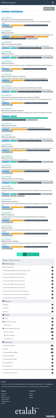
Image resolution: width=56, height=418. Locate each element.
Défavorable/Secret (29, 36)
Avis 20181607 (6, 31)
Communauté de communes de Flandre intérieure (28, 298)
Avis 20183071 (6, 199)
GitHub (31, 395)
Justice (28, 318)
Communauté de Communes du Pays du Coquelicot (28, 291)
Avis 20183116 (6, 226)
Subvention (21, 195)
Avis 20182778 (6, 135)
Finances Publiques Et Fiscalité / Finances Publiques (36, 171)
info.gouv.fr (4, 393)
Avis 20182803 (6, 156)
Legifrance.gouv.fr (5, 397)
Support (31, 397)
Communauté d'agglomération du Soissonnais (28, 287)
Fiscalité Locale (28, 339)
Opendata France (5, 401)
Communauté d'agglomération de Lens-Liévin (28, 277)
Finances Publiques (28, 335)
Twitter (31, 393)
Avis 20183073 (6, 213)
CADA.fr (3, 403)
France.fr (3, 395)
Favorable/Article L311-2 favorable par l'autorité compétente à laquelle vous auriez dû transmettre (24, 118)
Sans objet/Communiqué (16, 25)
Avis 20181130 (6, 18)
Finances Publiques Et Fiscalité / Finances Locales (35, 25)
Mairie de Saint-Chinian (28, 267)
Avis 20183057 (6, 186)
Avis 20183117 (6, 239)
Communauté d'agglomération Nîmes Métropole (28, 274)
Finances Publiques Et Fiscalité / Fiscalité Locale (29, 194)
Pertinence (49, 8)
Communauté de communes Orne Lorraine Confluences (28, 294)
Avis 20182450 (6, 61)
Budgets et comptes (7, 27)
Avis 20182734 (6, 108)
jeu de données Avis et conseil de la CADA (27, 384)
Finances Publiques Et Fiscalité (28, 328)
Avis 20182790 (6, 144)
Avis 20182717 (6, 95)
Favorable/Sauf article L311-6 (28, 373)
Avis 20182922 (6, 177)
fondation (13, 195)
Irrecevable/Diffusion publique (18, 129)
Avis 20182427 (6, 52)
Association (5, 195)
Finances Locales (28, 332)
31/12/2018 (5, 25)
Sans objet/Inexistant (15, 69)
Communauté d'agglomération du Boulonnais (28, 284)
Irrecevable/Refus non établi (17, 150)
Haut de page (50, 416)
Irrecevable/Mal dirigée (16, 36)
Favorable (13, 48)
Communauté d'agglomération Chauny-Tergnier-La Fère (28, 270)
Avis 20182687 (6, 74)
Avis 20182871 (6, 165)
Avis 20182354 (6, 42)
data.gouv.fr (12, 2)
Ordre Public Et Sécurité (28, 322)
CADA (3, 2)
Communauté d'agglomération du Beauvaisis (28, 281)
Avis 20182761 (6, 123)
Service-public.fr (5, 399)
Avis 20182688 (6, 86)
